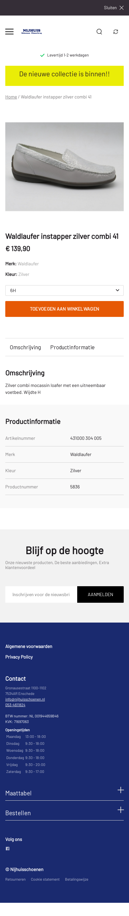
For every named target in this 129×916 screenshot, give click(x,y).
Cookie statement (45, 879)
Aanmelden (100, 594)
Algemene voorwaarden (28, 646)
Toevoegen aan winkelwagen (64, 309)
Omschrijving (25, 347)
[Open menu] (9, 31)
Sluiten (114, 7)
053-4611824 (15, 705)
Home (11, 96)
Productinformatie (72, 347)
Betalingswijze (76, 879)
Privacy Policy (19, 657)
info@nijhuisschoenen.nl (25, 699)
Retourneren (15, 879)
